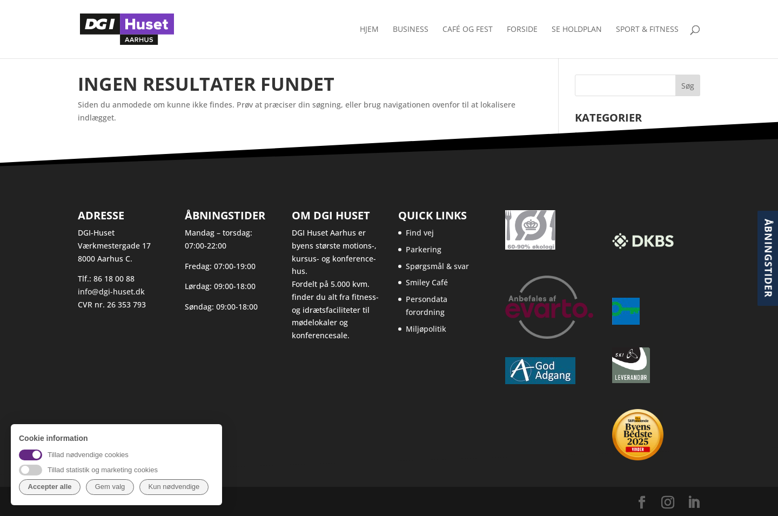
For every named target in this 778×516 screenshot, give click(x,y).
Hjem (369, 29)
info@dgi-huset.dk (111, 291)
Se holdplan (577, 29)
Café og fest (467, 29)
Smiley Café (427, 282)
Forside (522, 29)
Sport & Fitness (647, 29)
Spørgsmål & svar (437, 266)
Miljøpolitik (426, 329)
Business (410, 29)
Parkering (423, 249)
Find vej (420, 232)
